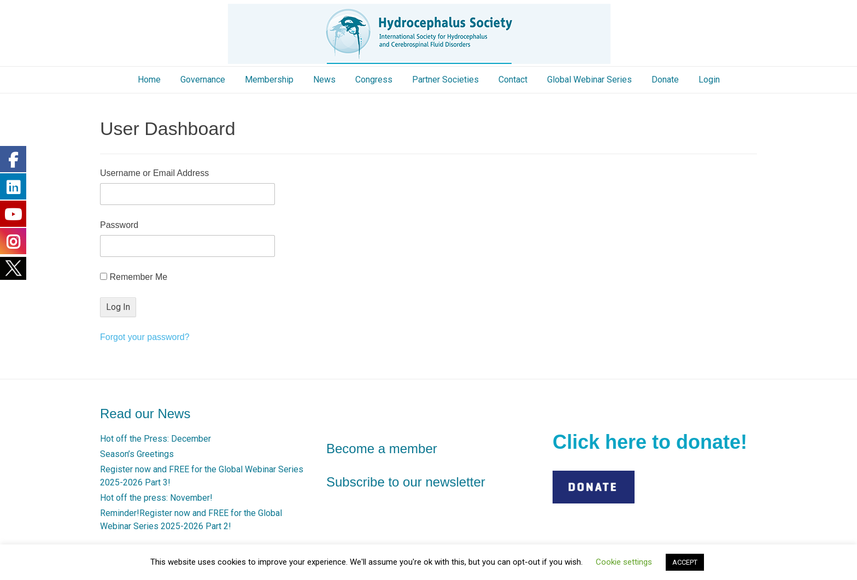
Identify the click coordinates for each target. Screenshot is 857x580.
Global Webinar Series (589, 79)
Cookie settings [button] (624, 562)
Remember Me (133, 277)
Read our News (145, 413)
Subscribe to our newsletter (405, 481)
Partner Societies (445, 79)
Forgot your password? (145, 337)
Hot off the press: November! (156, 498)
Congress (373, 79)
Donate (665, 79)
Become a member (381, 448)
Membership (269, 79)
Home (149, 79)
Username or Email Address (154, 173)
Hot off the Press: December (155, 438)
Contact (512, 79)
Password (119, 225)
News (324, 79)
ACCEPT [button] (684, 562)
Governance (202, 79)
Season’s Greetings (137, 454)
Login (709, 79)
